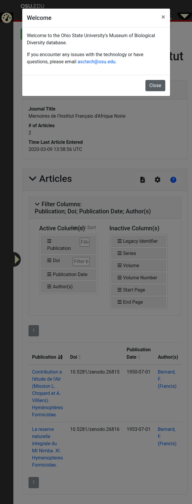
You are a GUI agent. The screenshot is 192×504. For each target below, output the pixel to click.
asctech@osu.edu (96, 61)
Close (155, 85)
